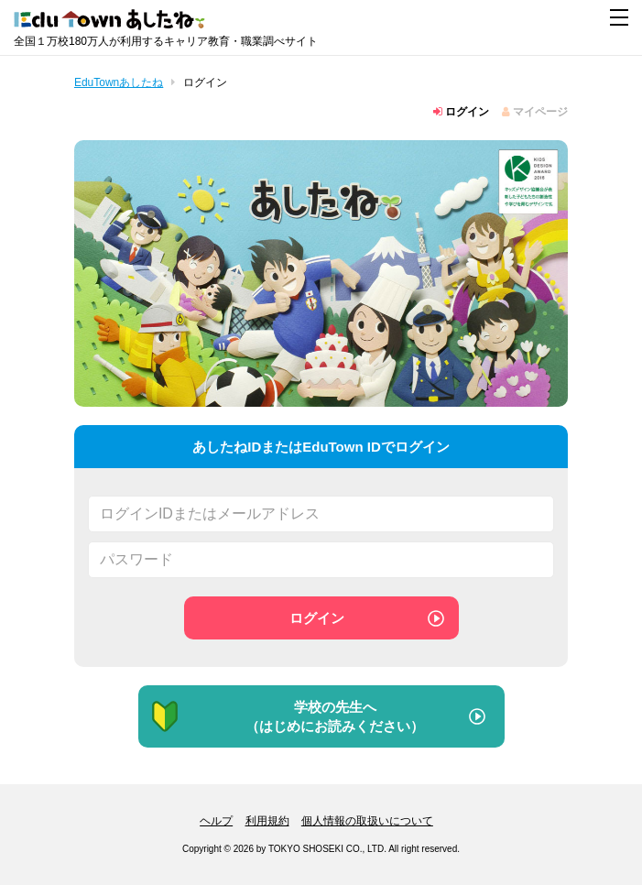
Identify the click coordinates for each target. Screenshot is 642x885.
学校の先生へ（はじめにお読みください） (286, 716)
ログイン (461, 111)
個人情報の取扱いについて (367, 820)
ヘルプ (216, 820)
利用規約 (267, 820)
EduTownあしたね (118, 82)
